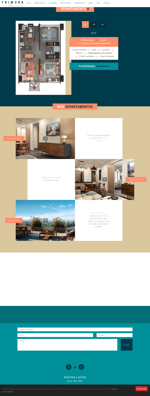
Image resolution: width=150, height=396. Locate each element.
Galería (90, 3)
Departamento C (136, 179)
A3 (102, 25)
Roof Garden (14, 220)
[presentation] (35, 356)
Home (29, 3)
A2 (94, 25)
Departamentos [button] (39, 3)
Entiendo (141, 388)
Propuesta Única (79, 3)
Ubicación (107, 3)
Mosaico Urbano (66, 3)
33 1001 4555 (75, 381)
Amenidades (53, 3)
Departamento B (14, 138)
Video (98, 3)
